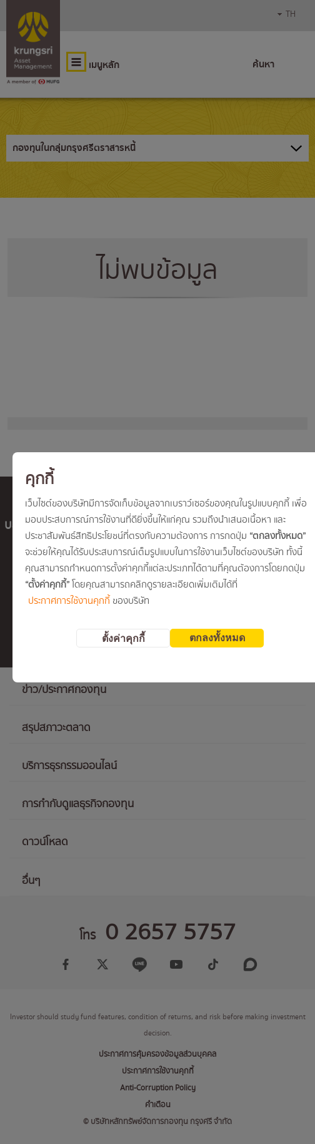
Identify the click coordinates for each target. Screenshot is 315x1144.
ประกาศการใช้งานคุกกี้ (69, 601)
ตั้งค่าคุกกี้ (123, 638)
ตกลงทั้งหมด (217, 638)
